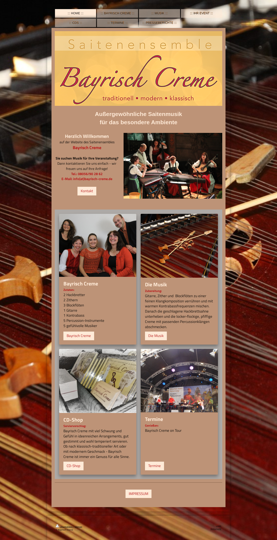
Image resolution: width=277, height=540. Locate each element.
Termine (154, 466)
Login (218, 526)
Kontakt (87, 191)
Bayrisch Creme (79, 336)
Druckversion (64, 526)
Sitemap (78, 526)
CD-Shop (73, 466)
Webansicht (216, 528)
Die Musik (156, 336)
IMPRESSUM (138, 493)
